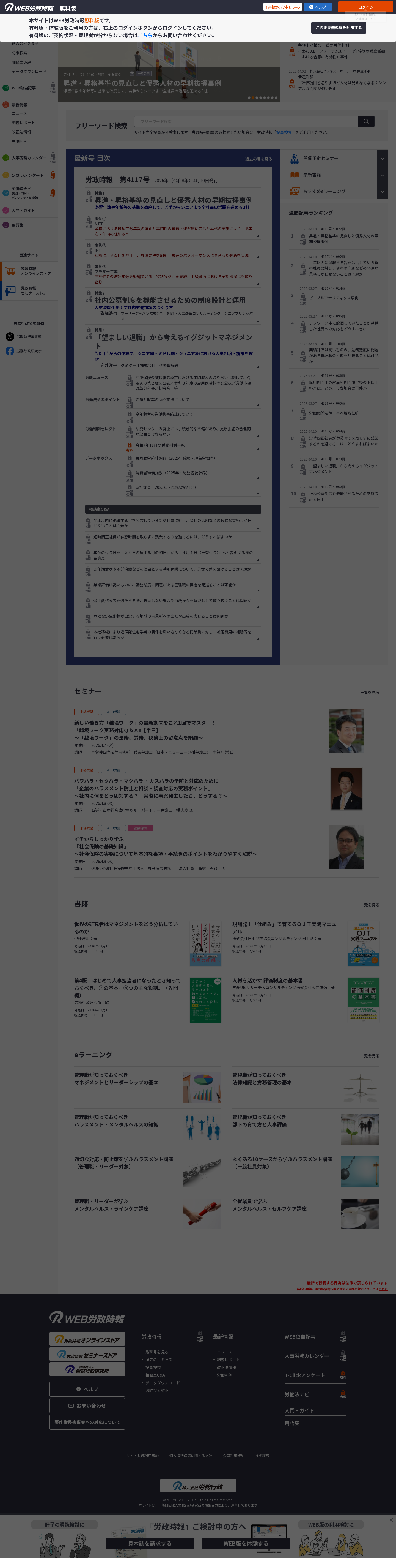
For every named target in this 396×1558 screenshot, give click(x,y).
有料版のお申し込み (282, 7)
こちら (145, 35)
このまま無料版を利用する (339, 27)
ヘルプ (317, 7)
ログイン (365, 7)
